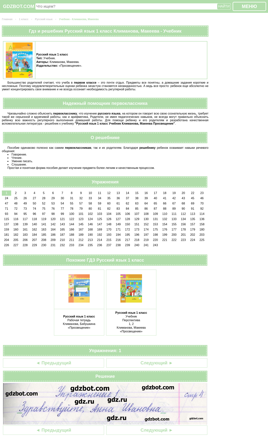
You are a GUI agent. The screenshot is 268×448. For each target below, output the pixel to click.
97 (43, 213)
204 (6, 240)
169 (99, 229)
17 (155, 193)
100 (71, 213)
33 (90, 198)
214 (99, 240)
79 (81, 208)
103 (99, 213)
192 (99, 234)
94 (15, 213)
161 (25, 229)
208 (43, 240)
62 (127, 203)
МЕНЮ (249, 6)
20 (183, 193)
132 (164, 219)
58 (90, 203)
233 (71, 245)
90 (183, 208)
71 (6, 208)
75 (43, 208)
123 (81, 219)
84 (127, 208)
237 (108, 245)
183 (25, 234)
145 (81, 224)
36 (118, 198)
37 (127, 198)
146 (90, 224)
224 (192, 240)
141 (43, 224)
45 (192, 198)
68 (183, 203)
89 (174, 208)
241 (146, 245)
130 (146, 219)
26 (25, 198)
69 (192, 203)
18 (164, 193)
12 (109, 193)
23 (202, 193)
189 (81, 234)
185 (43, 234)
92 (202, 208)
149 (118, 224)
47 (6, 203)
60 (109, 203)
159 (6, 229)
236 (99, 245)
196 (136, 234)
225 (202, 240)
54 (62, 203)
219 (146, 240)
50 (34, 203)
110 (164, 213)
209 (53, 240)
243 (155, 245)
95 (25, 213)
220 (155, 240)
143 (62, 224)
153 (155, 224)
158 (202, 224)
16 (146, 193)
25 (15, 198)
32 (81, 198)
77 (62, 208)
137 (6, 224)
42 (174, 198)
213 (90, 240)
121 (62, 219)
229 (34, 245)
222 (174, 240)
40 (155, 198)
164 (53, 229)
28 (43, 198)
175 (155, 229)
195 (127, 234)
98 (53, 213)
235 (90, 245)
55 (71, 203)
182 (15, 234)
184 (34, 234)
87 (155, 208)
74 (34, 208)
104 (108, 213)
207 (34, 240)
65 (155, 203)
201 (183, 234)
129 (136, 219)
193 (108, 234)
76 (53, 208)
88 (164, 208)
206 (25, 240)
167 (81, 229)
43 (183, 198)
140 (34, 224)
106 (127, 213)
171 (118, 229)
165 (62, 229)
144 (71, 224)
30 (62, 198)
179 (192, 229)
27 (34, 198)
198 (155, 234)
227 (15, 245)
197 (146, 234)
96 (34, 213)
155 (174, 224)
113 (192, 213)
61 (118, 203)
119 (43, 219)
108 (146, 213)
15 (136, 193)
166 (71, 229)
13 (118, 193)
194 (118, 234)
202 (192, 234)
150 (127, 224)
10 (90, 193)
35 (109, 198)
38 (136, 198)
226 (6, 245)
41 (164, 198)
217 (127, 240)
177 (174, 229)
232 (62, 245)
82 (109, 208)
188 (71, 234)
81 (99, 208)
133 (174, 219)
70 (202, 203)
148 (108, 224)
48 (15, 203)
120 (53, 219)
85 (136, 208)
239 (127, 245)
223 (183, 240)
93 (6, 213)
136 (202, 219)
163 (43, 229)
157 (192, 224)
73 (25, 208)
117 (25, 219)
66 (164, 203)
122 (71, 219)
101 (81, 213)
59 (99, 203)
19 (174, 193)
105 (118, 213)
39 (146, 198)
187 (62, 234)
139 (25, 224)
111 (174, 213)
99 (62, 213)
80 (90, 208)
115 (6, 219)
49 (25, 203)
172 (127, 229)
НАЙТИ (224, 6)
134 (183, 219)
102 (90, 213)
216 (118, 240)
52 (43, 203)
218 (136, 240)
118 (34, 219)
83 (118, 208)
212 (81, 240)
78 (71, 208)
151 (136, 224)
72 (15, 208)
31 (71, 198)
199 (164, 234)
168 (90, 229)
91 (192, 208)
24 (6, 198)
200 (174, 234)
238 (118, 245)
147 (99, 224)
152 (146, 224)
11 (99, 193)
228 (25, 245)
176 (164, 229)
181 (6, 234)
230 (43, 245)
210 (62, 240)
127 (118, 219)
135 (192, 219)
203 (202, 234)
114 (202, 213)
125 (99, 219)
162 (34, 229)
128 (127, 219)
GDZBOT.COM (18, 6)
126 (108, 219)
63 (136, 203)
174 (146, 229)
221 (164, 240)
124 (90, 219)
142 (53, 224)
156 (183, 224)
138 (15, 224)
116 (15, 219)
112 (183, 213)
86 (146, 208)
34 (99, 198)
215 (108, 240)
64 (146, 203)
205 (15, 240)
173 (136, 229)
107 (136, 213)
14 (127, 193)
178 (183, 229)
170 (108, 229)
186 (53, 234)
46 (202, 198)
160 (15, 229)
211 (71, 240)
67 (174, 203)
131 (155, 219)
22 (192, 193)
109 (155, 213)
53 (53, 203)
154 (164, 224)
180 (202, 229)
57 (81, 203)
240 (136, 245)
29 (53, 198)
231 (53, 245)
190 (90, 234)
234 (81, 245)
